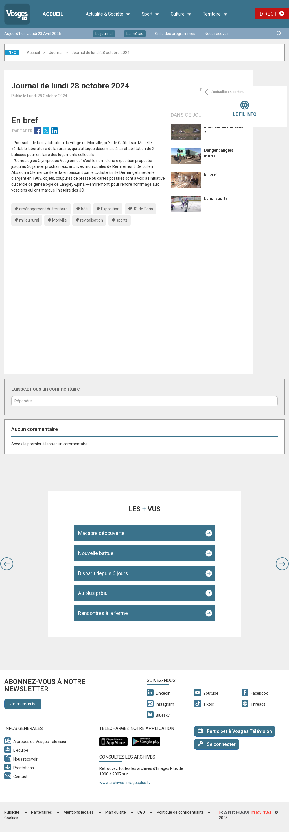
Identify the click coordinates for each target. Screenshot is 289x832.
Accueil (33, 52)
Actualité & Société (108, 14)
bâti (84, 209)
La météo (134, 33)
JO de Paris (143, 209)
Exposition (110, 209)
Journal (55, 52)
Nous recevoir (217, 33)
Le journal (104, 33)
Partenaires (41, 812)
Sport (150, 14)
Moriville (59, 220)
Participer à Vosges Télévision (235, 731)
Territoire (215, 14)
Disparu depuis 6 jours (103, 573)
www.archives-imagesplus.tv (124, 782)
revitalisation (91, 220)
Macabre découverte (101, 533)
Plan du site (115, 812)
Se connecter (217, 744)
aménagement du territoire (43, 209)
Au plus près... (94, 593)
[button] (7, 564)
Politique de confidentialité (180, 812)
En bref (210, 174)
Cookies (11, 818)
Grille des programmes (175, 33)
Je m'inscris (23, 704)
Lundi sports (216, 198)
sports (122, 220)
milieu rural (29, 220)
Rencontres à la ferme (103, 613)
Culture (181, 14)
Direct (268, 14)
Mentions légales (79, 812)
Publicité (11, 812)
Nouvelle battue (95, 553)
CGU (141, 812)
